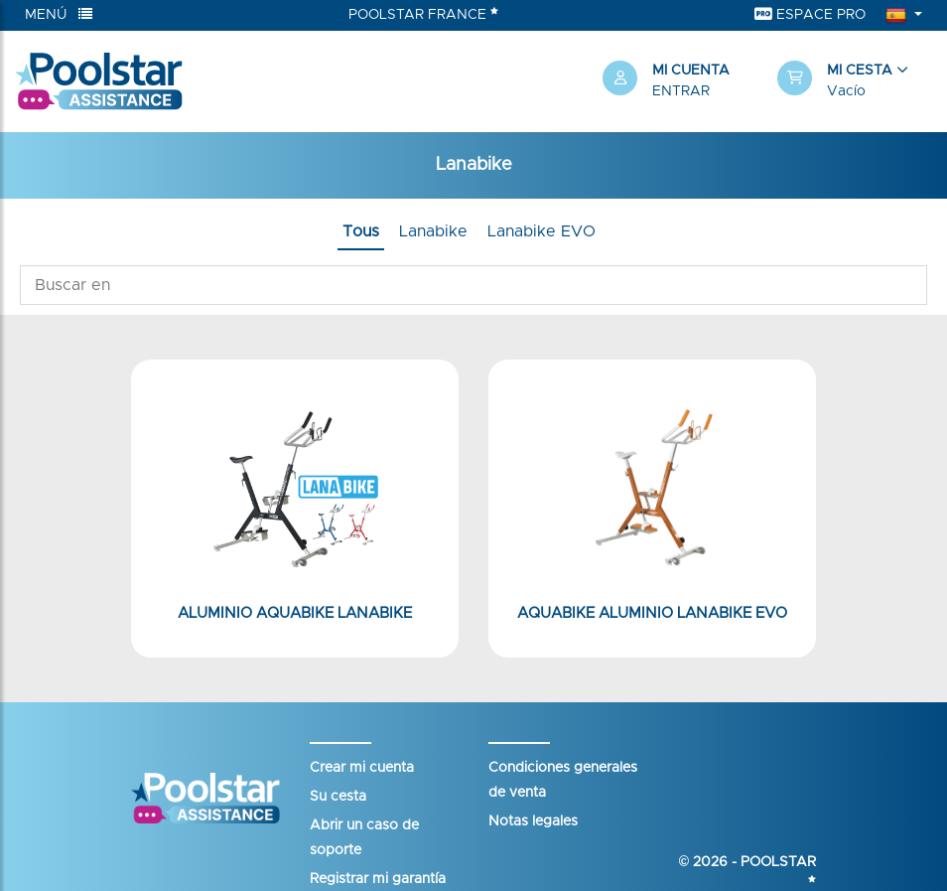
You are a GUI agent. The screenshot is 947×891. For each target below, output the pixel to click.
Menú (58, 14)
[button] (854, 81)
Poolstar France (423, 14)
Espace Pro (810, 14)
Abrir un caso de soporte (364, 837)
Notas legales (533, 821)
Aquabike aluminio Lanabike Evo (652, 613)
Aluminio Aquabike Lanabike (295, 613)
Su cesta (338, 797)
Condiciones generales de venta (562, 780)
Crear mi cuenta (362, 768)
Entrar (681, 91)
